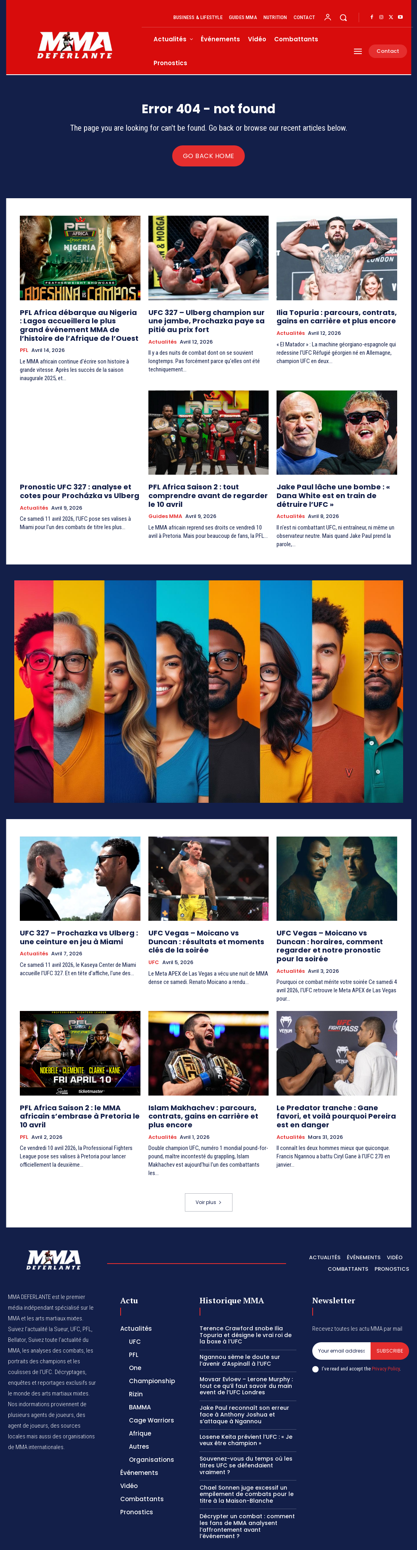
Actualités (162, 341)
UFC (153, 944)
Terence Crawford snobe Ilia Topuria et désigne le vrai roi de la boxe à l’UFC (246, 1303)
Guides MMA (165, 502)
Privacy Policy (386, 1338)
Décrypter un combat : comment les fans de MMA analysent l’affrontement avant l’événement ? (247, 1495)
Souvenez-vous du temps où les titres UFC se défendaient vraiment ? (246, 1434)
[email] (341, 1319)
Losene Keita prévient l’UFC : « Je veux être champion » (246, 1408)
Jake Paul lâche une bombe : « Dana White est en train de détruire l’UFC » (334, 487)
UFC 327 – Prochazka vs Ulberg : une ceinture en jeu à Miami (76, 922)
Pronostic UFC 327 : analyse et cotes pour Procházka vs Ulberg (77, 487)
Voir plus (209, 1171)
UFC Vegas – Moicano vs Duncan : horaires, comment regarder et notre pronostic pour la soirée (336, 925)
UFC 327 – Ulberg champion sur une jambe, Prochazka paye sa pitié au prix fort (204, 322)
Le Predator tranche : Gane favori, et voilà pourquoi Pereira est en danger (335, 1083)
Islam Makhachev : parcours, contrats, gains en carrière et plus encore (202, 1087)
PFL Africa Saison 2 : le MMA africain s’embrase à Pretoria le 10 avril (76, 1083)
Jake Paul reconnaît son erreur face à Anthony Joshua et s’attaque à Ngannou (244, 1383)
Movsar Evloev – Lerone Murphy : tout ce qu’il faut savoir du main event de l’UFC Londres (246, 1354)
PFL (24, 348)
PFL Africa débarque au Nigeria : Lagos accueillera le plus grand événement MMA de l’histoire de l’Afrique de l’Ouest (71, 325)
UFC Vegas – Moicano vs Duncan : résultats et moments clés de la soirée (201, 925)
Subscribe (390, 1319)
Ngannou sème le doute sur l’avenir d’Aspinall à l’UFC (240, 1329)
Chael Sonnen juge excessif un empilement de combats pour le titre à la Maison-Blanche (247, 1463)
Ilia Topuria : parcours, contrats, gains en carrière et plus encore (328, 318)
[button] (343, 17)
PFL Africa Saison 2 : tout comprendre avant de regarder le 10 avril (207, 487)
